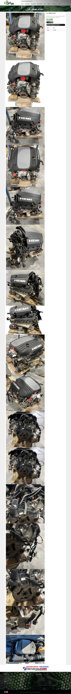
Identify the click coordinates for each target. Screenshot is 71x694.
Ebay (21, 681)
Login (39, 692)
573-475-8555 (56, 0)
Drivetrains (21, 677)
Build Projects (22, 680)
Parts (21, 676)
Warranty (21, 678)
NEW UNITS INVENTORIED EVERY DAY (26, 1)
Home (31, 7)
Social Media (22, 679)
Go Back (34, 7)
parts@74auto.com (63, 0)
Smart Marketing (35, 692)
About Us (21, 682)
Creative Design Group (29, 692)
